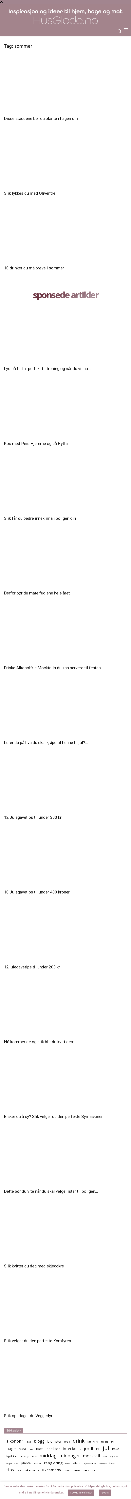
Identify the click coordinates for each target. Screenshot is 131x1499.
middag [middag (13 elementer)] (48, 1455)
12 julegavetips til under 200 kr (32, 967)
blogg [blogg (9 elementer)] (39, 1441)
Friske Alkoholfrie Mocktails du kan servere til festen (52, 667)
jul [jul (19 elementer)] (106, 1448)
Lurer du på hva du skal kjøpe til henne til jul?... (46, 742)
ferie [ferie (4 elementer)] (96, 1441)
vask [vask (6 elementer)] (86, 1470)
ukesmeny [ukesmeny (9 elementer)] (51, 1470)
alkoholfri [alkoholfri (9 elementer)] (15, 1441)
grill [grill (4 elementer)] (113, 1441)
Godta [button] (105, 1492)
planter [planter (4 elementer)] (37, 1463)
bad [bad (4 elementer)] (29, 1441)
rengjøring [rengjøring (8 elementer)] (53, 1463)
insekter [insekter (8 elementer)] (52, 1449)
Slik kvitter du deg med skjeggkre (34, 1266)
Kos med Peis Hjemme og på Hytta (36, 443)
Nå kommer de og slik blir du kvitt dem (39, 1041)
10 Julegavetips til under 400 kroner (37, 892)
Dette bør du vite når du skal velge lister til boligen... (51, 1191)
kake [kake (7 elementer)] (115, 1449)
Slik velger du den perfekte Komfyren (37, 1340)
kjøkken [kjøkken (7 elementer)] (12, 1456)
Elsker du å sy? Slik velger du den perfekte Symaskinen (53, 1116)
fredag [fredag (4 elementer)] (104, 1441)
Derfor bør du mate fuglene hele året (37, 593)
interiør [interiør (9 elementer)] (70, 1449)
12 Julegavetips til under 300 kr (33, 817)
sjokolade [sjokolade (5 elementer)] (90, 1463)
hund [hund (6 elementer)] (22, 1449)
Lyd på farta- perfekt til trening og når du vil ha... (47, 368)
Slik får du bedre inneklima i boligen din (40, 518)
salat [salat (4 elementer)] (67, 1463)
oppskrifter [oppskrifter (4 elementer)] (12, 1463)
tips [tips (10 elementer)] (10, 1470)
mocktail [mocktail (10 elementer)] (91, 1456)
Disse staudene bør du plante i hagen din (41, 118)
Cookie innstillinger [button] (81, 1492)
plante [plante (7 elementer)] (26, 1463)
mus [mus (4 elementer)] (105, 1456)
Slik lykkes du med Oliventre (29, 193)
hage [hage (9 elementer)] (11, 1449)
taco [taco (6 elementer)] (112, 1463)
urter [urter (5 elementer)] (67, 1470)
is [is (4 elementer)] (80, 1449)
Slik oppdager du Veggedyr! (28, 1415)
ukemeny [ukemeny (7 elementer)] (32, 1470)
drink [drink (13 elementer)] (78, 1441)
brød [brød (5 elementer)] (67, 1441)
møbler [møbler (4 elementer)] (114, 1456)
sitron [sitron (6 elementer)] (77, 1463)
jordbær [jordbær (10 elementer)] (92, 1448)
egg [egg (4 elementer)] (89, 1441)
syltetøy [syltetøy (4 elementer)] (102, 1463)
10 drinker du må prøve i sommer (34, 268)
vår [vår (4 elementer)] (93, 1470)
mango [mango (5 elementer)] (25, 1456)
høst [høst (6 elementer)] (39, 1449)
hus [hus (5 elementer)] (31, 1449)
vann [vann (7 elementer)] (76, 1470)
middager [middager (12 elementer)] (69, 1456)
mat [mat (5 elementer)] (34, 1456)
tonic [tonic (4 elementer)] (19, 1470)
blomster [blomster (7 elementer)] (54, 1441)
